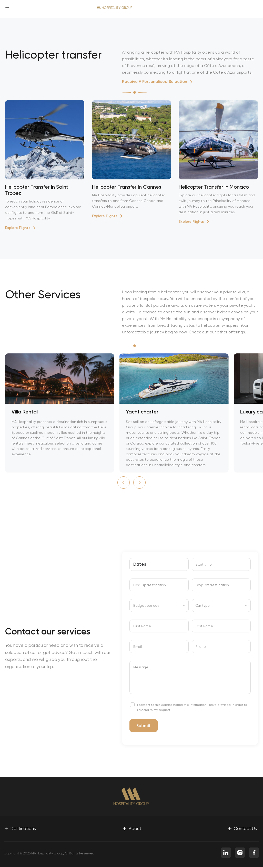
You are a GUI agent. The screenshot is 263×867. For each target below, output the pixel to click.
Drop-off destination (212, 585)
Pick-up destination (149, 585)
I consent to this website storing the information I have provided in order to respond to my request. (192, 707)
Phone (201, 647)
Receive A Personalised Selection (154, 81)
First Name (142, 626)
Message (140, 667)
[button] (123, 482)
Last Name (204, 626)
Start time (204, 564)
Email (137, 647)
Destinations (20, 828)
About (132, 828)
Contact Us (242, 828)
